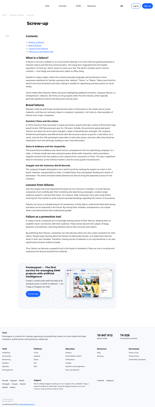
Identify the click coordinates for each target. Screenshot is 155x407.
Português (6, 384)
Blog (99, 353)
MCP (35, 366)
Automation (6, 356)
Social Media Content (73, 356)
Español (5, 387)
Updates (37, 356)
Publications (70, 359)
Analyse (68, 363)
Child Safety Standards (137, 359)
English (21, 380)
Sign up (147, 6)
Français (15, 384)
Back (5, 36)
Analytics (5, 363)
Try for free (33, 294)
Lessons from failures (38, 48)
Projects (68, 353)
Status (36, 359)
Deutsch (23, 384)
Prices (36, 353)
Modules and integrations (75, 366)
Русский (5, 380)
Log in (136, 6)
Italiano (12, 387)
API (35, 363)
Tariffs (78, 6)
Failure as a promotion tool (41, 51)
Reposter (5, 366)
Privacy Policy (134, 356)
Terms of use (133, 353)
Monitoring (6, 359)
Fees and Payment (72, 370)
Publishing (6, 353)
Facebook (100, 380)
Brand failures (35, 45)
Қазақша (13, 380)
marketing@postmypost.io (26, 404)
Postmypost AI (7, 370)
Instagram (110, 380)
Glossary (100, 356)
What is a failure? (36, 42)
